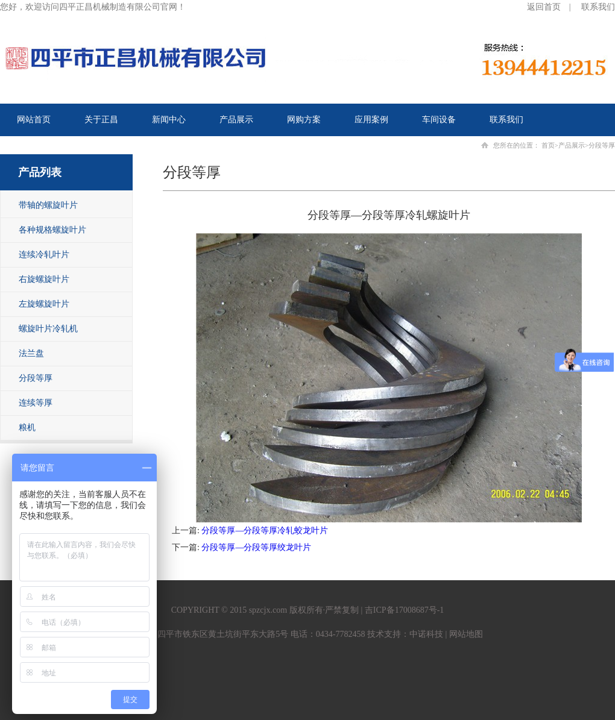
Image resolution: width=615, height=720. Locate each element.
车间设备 (439, 119)
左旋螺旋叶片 (44, 303)
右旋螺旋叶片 (44, 279)
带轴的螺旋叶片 (48, 205)
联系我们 (598, 6)
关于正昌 (101, 119)
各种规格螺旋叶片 (52, 229)
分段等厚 (35, 378)
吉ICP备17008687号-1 (404, 610)
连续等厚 (35, 402)
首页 (548, 145)
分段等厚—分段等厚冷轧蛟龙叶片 (264, 530)
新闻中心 (169, 119)
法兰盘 (31, 353)
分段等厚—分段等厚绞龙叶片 (256, 547)
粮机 (27, 427)
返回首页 (544, 6)
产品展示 (236, 119)
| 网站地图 (463, 634)
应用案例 (371, 119)
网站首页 (34, 119)
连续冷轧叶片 (44, 254)
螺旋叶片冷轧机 (48, 328)
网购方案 (304, 119)
